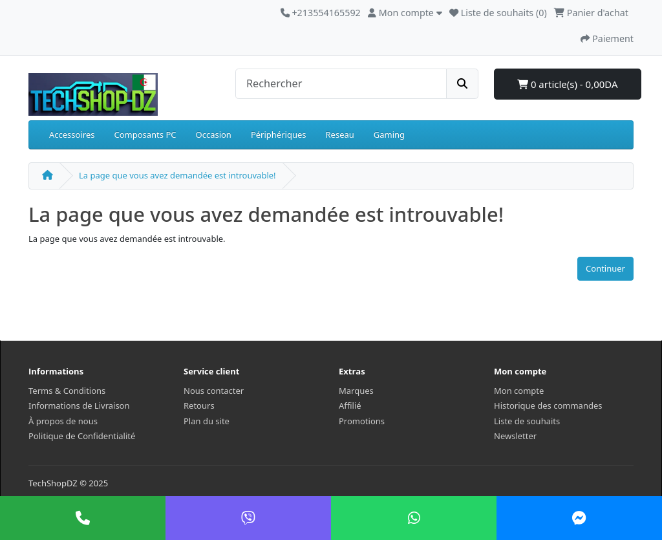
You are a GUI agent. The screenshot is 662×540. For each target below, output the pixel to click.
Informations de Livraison (79, 405)
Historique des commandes (548, 405)
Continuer (605, 268)
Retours (199, 405)
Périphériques (278, 134)
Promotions (362, 421)
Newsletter (515, 436)
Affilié (350, 405)
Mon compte (519, 390)
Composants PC (145, 134)
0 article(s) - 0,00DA (567, 84)
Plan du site (207, 421)
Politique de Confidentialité (81, 436)
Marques (356, 390)
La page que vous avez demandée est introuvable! (177, 175)
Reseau (340, 134)
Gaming (389, 134)
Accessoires (71, 134)
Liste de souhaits (527, 421)
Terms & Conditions (66, 390)
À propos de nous (63, 421)
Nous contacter (214, 390)
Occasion (213, 134)
